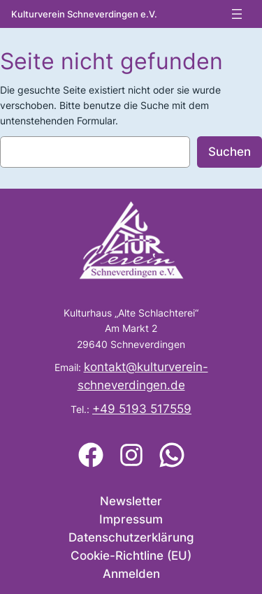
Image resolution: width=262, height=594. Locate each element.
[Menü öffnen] (237, 14)
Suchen (229, 152)
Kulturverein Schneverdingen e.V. (84, 14)
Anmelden (131, 574)
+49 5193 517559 (141, 409)
